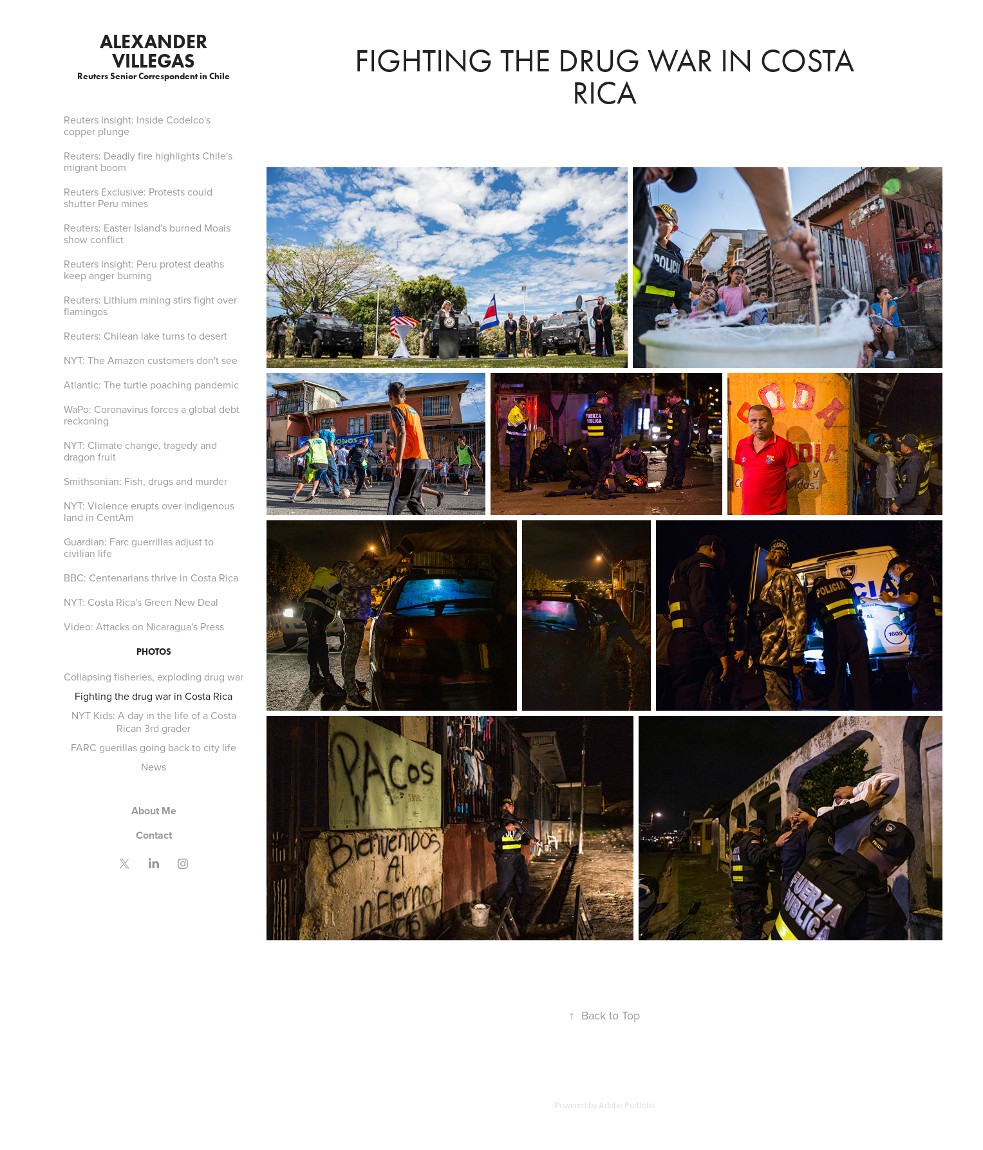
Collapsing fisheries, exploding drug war (153, 677)
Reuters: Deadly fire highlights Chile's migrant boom (148, 161)
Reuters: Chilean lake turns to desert (145, 336)
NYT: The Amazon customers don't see (151, 360)
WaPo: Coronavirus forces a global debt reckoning (151, 415)
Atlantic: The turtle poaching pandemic (151, 385)
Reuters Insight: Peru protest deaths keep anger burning (144, 269)
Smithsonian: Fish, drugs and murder (145, 481)
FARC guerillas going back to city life (153, 747)
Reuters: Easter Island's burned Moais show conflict (147, 233)
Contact (154, 835)
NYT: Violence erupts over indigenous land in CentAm (149, 511)
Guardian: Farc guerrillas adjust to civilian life (139, 547)
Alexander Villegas (156, 51)
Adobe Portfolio (627, 1105)
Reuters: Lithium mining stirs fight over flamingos (150, 305)
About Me (153, 810)
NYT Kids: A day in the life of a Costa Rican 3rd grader (153, 721)
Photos (153, 651)
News (153, 767)
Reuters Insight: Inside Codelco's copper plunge (137, 125)
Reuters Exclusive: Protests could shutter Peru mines (138, 197)
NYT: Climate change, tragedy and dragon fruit (140, 451)
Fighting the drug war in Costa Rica (153, 696)
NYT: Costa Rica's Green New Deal (141, 602)
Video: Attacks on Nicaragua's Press (144, 626)
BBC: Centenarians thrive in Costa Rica (151, 577)
